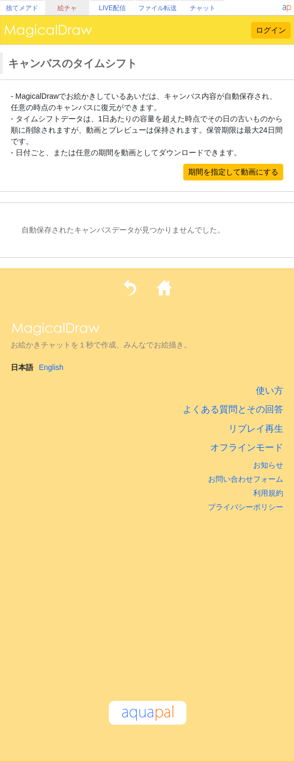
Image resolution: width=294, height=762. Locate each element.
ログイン (271, 30)
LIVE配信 (112, 8)
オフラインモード (246, 447)
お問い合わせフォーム (245, 479)
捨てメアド (22, 8)
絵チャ (67, 8)
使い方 (269, 391)
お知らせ (268, 465)
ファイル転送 (157, 8)
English (51, 367)
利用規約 (268, 493)
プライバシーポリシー (245, 507)
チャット (203, 8)
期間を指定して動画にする (233, 172)
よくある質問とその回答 (233, 409)
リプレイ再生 (255, 429)
